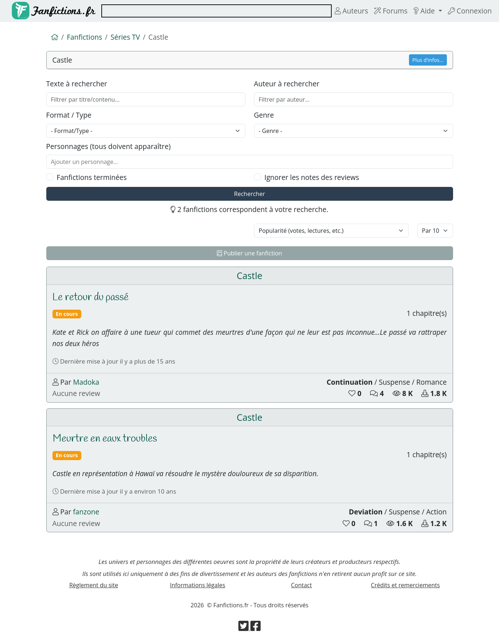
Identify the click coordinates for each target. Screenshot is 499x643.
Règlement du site (93, 585)
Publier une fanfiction (249, 253)
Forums (391, 11)
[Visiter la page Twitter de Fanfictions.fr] (244, 628)
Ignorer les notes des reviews (311, 177)
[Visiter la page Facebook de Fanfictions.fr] (255, 628)
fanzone (86, 512)
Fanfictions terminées (91, 177)
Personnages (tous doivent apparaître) (108, 146)
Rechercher (249, 194)
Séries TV (125, 37)
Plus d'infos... (427, 59)
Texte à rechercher (76, 84)
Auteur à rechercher (287, 84)
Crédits (405, 585)
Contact (301, 585)
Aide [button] (425, 11)
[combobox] (216, 10)
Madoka (86, 382)
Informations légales (197, 585)
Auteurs (351, 11)
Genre (264, 115)
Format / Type (68, 115)
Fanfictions (84, 37)
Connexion (470, 11)
